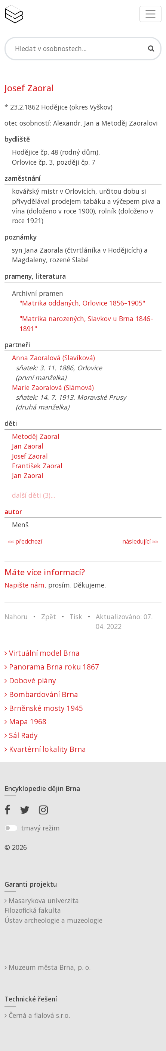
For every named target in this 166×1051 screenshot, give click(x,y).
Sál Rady (21, 735)
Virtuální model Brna (42, 653)
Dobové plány (30, 680)
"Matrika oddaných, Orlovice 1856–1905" (82, 302)
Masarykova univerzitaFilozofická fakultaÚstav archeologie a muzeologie (53, 910)
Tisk (76, 616)
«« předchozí (25, 541)
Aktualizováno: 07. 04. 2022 (124, 621)
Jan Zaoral (27, 445)
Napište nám (24, 584)
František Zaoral (37, 465)
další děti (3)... (33, 495)
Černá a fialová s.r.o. (37, 1015)
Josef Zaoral (30, 456)
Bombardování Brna (41, 694)
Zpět (48, 616)
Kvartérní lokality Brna (45, 749)
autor (13, 511)
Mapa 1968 (25, 721)
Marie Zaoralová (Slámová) (53, 387)
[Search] (83, 48)
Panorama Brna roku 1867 (51, 667)
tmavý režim (40, 827)
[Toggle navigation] (150, 14)
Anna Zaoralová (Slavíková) (53, 357)
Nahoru (16, 616)
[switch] (11, 828)
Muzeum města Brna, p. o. (47, 967)
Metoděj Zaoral (35, 436)
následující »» (140, 541)
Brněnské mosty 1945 (43, 708)
